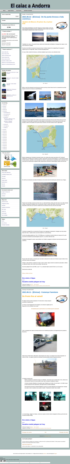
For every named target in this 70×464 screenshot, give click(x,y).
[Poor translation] (4, 461)
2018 (4, 132)
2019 (4, 131)
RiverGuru (4, 178)
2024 (4, 106)
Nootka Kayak (4, 180)
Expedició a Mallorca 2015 (6, 60)
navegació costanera (39, 285)
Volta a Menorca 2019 (6, 59)
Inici (45, 432)
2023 (4, 107)
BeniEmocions (4, 182)
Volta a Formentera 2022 (6, 55)
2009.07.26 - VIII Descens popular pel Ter (11, 90)
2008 (4, 148)
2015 (4, 137)
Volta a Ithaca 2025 (5, 53)
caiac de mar (33, 285)
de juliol (5, 117)
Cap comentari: (36, 284)
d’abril (5, 127)
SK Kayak (3, 176)
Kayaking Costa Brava (6, 207)
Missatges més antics (63, 432)
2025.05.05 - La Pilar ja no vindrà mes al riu (11, 96)
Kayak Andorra (11, 10)
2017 (4, 134)
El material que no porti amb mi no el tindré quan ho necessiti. (45, 308)
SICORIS (3, 205)
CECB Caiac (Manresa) (6, 172)
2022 (4, 109)
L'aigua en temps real (6, 191)
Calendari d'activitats (28, 10)
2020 (4, 129)
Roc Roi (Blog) (4, 215)
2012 (4, 142)
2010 (4, 145)
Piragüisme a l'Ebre (5, 203)
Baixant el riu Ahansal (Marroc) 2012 (8, 64)
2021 (4, 111)
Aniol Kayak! (4, 213)
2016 (4, 135)
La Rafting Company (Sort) (7, 174)
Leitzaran (3, 195)
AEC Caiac (4, 209)
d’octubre (6, 115)
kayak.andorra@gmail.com (27, 444)
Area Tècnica (18, 10)
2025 (4, 104)
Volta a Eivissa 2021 (46, 285)
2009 (4, 147)
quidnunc (44, 453)
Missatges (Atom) (48, 436)
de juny (5, 124)
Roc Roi (3, 184)
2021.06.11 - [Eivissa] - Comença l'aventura (40, 292)
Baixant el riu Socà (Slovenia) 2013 (8, 62)
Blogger (55, 453)
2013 (4, 140)
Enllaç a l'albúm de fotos (27, 273)
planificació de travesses (40, 428)
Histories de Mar (5, 201)
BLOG (4, 10)
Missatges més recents (27, 432)
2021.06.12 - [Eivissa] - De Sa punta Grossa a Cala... (9, 119)
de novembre (6, 114)
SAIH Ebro (4, 193)
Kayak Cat (4, 211)
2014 (4, 139)
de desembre (6, 112)
